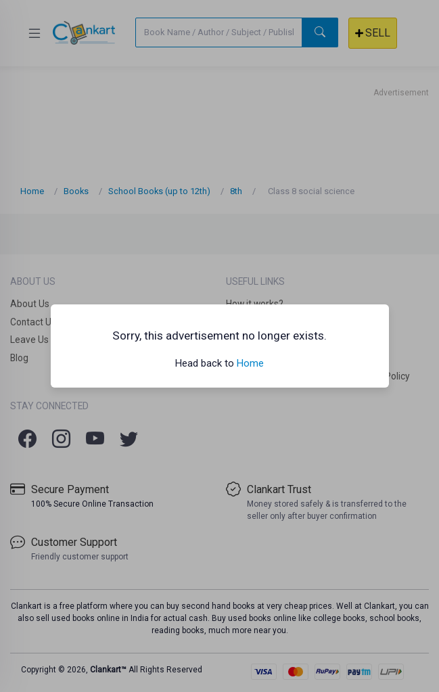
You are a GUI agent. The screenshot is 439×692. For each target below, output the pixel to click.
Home (250, 363)
